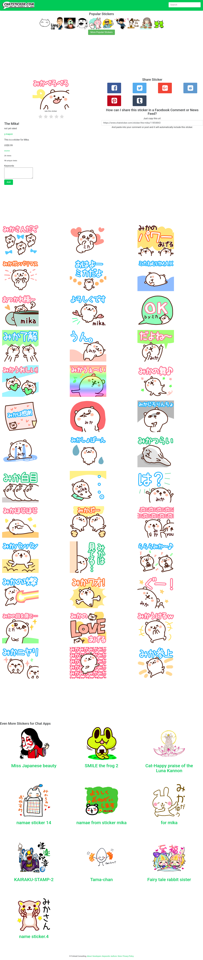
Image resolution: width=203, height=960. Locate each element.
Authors (114, 956)
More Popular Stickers (102, 32)
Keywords (106, 956)
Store (120, 956)
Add (9, 182)
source (7, 151)
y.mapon (8, 134)
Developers (96, 956)
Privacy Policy (128, 956)
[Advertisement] (84, 58)
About (89, 956)
